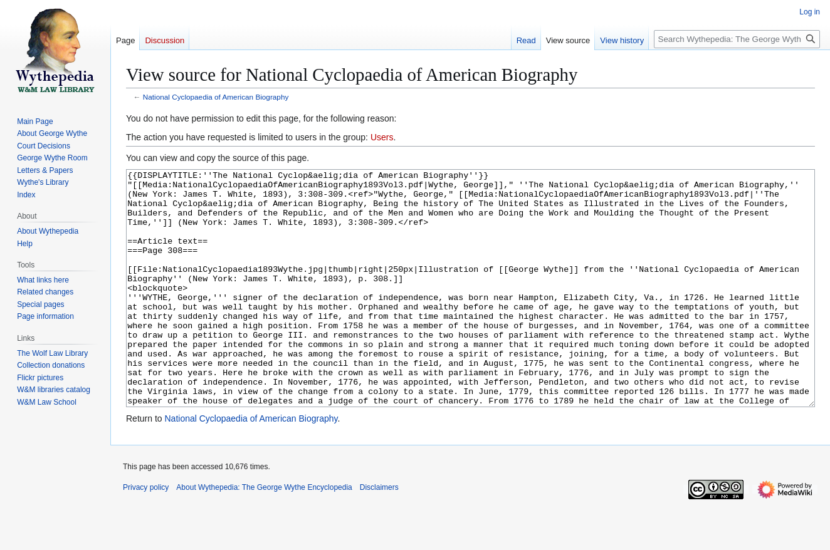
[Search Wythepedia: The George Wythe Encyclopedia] (737, 39)
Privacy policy (146, 534)
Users (382, 137)
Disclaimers (379, 534)
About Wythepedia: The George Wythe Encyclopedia (264, 534)
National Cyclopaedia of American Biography (216, 97)
